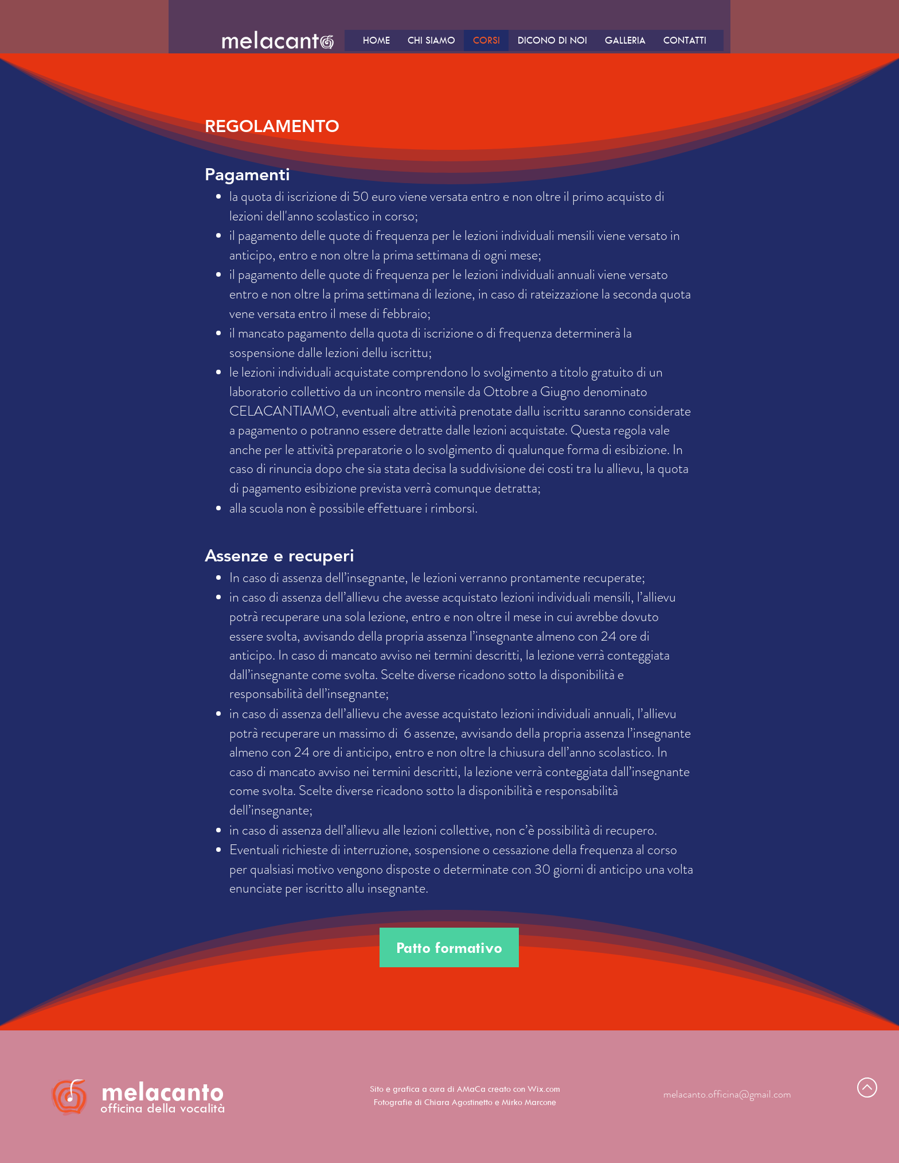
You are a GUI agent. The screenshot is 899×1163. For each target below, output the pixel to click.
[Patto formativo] (449, 947)
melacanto (163, 1090)
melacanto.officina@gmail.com (727, 1094)
